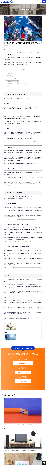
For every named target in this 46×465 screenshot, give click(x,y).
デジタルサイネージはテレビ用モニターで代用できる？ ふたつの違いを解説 (20, 450)
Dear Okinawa (36, 207)
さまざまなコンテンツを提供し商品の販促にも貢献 (18, 84)
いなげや (25, 250)
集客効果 (10, 75)
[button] (44, 1)
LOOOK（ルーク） (22, 300)
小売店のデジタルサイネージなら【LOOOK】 (26, 219)
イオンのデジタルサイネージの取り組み (25, 241)
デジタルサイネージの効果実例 (12, 80)
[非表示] (24, 69)
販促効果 (10, 73)
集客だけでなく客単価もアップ (14, 81)
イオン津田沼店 (7, 227)
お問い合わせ (23, 381)
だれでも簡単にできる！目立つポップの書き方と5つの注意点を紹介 (19, 425)
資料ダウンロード (23, 363)
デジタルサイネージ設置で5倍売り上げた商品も (18, 83)
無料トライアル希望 (23, 372)
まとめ (7, 86)
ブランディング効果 (12, 78)
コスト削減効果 (11, 76)
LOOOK (18, 318)
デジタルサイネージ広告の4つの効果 (13, 72)
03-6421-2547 (41, 2)
